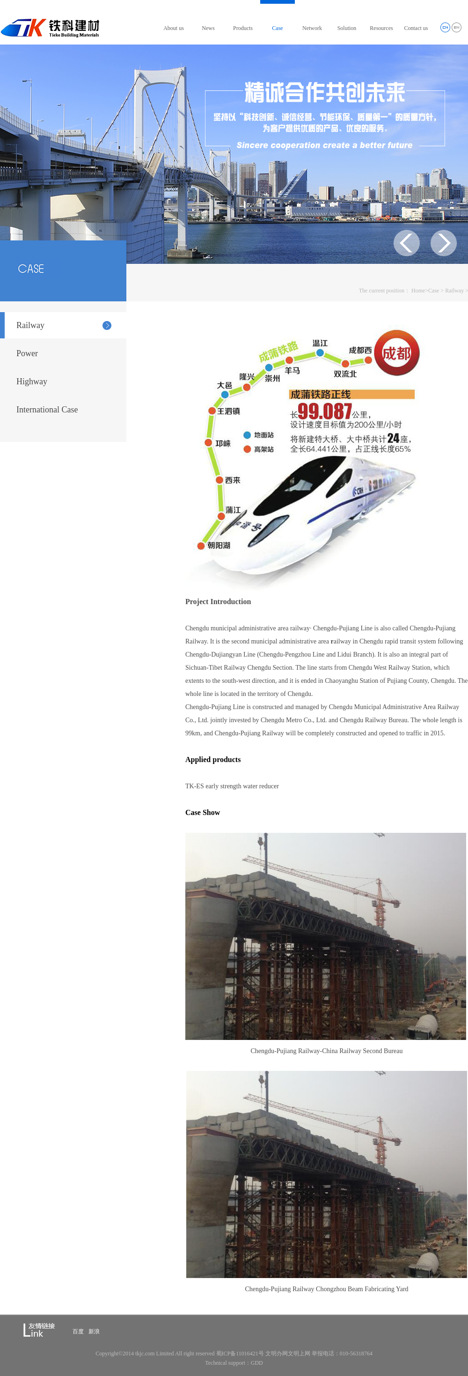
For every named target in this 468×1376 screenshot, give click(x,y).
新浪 (94, 1331)
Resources (381, 28)
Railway (454, 290)
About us (173, 28)
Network (312, 28)
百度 (78, 1331)
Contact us (416, 28)
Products (243, 28)
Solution (347, 28)
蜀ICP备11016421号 (240, 1353)
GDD (257, 1363)
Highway (31, 381)
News (208, 28)
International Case (47, 409)
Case (277, 28)
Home (418, 290)
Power (27, 353)
